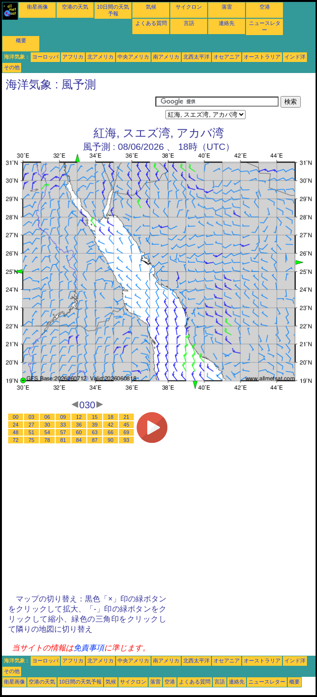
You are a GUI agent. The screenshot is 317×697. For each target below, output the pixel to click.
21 (126, 417)
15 (95, 417)
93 (126, 440)
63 (95, 432)
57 (63, 432)
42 (111, 425)
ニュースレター (266, 682)
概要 (21, 40)
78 (47, 440)
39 (95, 425)
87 (95, 440)
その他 (12, 67)
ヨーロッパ (45, 57)
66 (111, 432)
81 (63, 440)
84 (79, 440)
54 (47, 432)
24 (16, 425)
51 (32, 432)
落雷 (227, 7)
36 (79, 425)
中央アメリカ (133, 57)
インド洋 (294, 57)
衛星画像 (37, 7)
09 (63, 417)
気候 (151, 7)
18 (111, 417)
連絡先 (227, 23)
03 (32, 417)
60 (79, 432)
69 (126, 432)
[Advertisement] (78, 108)
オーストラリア (262, 57)
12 (79, 417)
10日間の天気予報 (80, 682)
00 (16, 417)
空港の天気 (75, 7)
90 (111, 440)
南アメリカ (166, 57)
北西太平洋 (196, 57)
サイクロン (189, 7)
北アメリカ (100, 57)
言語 (189, 23)
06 (47, 417)
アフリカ (72, 57)
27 (32, 425)
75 (32, 440)
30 (47, 425)
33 (63, 425)
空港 (264, 7)
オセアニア (226, 57)
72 (16, 440)
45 (126, 425)
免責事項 (88, 648)
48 (16, 432)
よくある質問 (151, 23)
